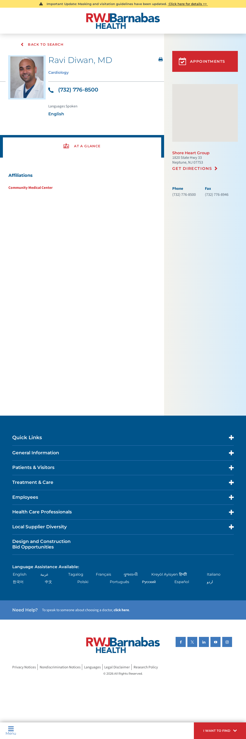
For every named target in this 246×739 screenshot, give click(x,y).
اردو (210, 582)
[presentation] (82, 146)
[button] (220, 730)
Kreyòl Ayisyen (164, 574)
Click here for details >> (188, 4)
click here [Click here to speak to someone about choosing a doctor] (121, 610)
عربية (44, 574)
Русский (149, 582)
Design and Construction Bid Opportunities (41, 544)
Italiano (214, 574)
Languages (92, 667)
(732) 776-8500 (73, 89)
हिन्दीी (183, 574)
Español (181, 582)
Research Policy (146, 667)
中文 (48, 582)
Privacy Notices (24, 667)
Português (119, 582)
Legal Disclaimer (117, 667)
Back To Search (42, 44)
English (19, 574)
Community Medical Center (30, 187)
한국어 (18, 582)
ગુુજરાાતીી (130, 574)
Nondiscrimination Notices (60, 667)
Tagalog (75, 574)
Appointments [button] (202, 61)
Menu (11, 730)
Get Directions (192, 168)
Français (103, 574)
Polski (82, 582)
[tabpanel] (82, 181)
